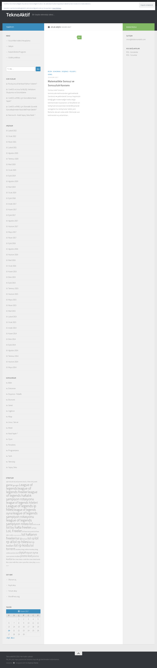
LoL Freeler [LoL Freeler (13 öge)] (14, 531)
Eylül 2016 (12, 243)
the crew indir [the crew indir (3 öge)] (11, 562)
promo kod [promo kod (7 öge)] (26, 556)
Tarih (10, 456)
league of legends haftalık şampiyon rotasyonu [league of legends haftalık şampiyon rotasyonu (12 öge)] (21, 495)
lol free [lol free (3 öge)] (34, 528)
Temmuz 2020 (13, 159)
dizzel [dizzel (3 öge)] (11, 482)
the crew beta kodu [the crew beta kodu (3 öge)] (33, 559)
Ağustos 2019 (13, 181)
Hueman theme (33, 663)
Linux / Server (13, 422)
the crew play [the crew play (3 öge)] (30, 562)
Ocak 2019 (12, 192)
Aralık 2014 (12, 328)
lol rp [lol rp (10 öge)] (31, 538)
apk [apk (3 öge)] (7, 482)
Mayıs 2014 (12, 367)
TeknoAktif (18, 14)
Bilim (50, 71)
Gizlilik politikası (14, 57)
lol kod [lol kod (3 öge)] (24, 539)
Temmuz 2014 (13, 356)
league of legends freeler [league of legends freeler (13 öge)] (18, 490)
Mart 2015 (11, 311)
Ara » (13, 638)
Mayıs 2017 (12, 232)
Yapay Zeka (12, 467)
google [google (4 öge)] (16, 485)
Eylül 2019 (12, 176)
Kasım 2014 (12, 333)
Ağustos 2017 (13, 221)
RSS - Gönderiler (132, 52)
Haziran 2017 (13, 226)
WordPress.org (14, 596)
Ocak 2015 (12, 322)
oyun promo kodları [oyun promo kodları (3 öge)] (13, 556)
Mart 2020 (11, 164)
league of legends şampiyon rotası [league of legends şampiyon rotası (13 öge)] (19, 522)
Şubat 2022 (12, 130)
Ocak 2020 (12, 170)
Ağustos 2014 (13, 350)
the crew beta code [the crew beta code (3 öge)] (19, 559)
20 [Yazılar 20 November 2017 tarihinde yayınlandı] (9, 630)
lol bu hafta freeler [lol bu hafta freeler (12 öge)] (18, 527)
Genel (50, 74)
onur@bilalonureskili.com (136, 39)
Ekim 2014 (12, 339)
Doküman (56, 71)
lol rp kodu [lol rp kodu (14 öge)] (22, 545)
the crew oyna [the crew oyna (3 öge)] (21, 562)
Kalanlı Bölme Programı (17, 52)
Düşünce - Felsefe (69, 71)
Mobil (10, 428)
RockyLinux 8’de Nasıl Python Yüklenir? (22, 84)
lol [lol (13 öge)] (31, 524)
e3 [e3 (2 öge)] (26, 482)
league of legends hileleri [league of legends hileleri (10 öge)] (22, 503)
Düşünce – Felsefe (14, 394)
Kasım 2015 (12, 271)
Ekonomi (11, 400)
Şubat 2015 (12, 316)
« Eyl (8, 638)
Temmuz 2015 (13, 288)
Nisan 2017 (12, 238)
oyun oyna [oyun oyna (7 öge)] (32, 552)
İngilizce (11, 411)
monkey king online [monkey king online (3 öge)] (22, 549)
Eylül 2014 (12, 345)
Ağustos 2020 (13, 153)
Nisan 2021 (12, 142)
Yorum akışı (12, 591)
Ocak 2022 (12, 136)
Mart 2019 (11, 187)
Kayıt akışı (12, 585)
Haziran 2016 (13, 254)
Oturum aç (12, 579)
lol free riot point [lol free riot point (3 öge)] (28, 531)
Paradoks (11, 445)
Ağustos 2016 (13, 249)
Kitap (10, 416)
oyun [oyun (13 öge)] (22, 552)
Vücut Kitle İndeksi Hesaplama (19, 40)
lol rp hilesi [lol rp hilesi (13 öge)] (21, 542)
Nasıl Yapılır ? (13, 433)
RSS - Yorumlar (131, 55)
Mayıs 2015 (12, 300)
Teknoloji (11, 462)
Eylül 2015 (12, 283)
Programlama (13, 450)
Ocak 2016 (12, 266)
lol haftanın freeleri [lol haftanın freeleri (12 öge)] (21, 536)
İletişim (10, 46)
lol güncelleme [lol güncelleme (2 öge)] (17, 535)
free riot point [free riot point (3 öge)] (32, 482)
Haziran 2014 (13, 362)
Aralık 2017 (12, 204)
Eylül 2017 (12, 215)
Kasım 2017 (12, 209)
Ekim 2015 (12, 277)
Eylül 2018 (12, 198)
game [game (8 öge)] (9, 485)
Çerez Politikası (56, 8)
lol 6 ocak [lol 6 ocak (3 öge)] (36, 524)
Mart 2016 (11, 260)
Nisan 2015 (12, 305)
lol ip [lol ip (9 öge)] (19, 538)
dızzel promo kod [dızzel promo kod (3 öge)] (19, 482)
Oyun (10, 439)
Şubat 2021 (12, 147)
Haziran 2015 (13, 294)
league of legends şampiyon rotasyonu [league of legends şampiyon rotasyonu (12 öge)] (21, 515)
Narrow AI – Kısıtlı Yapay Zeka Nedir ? (21, 115)
